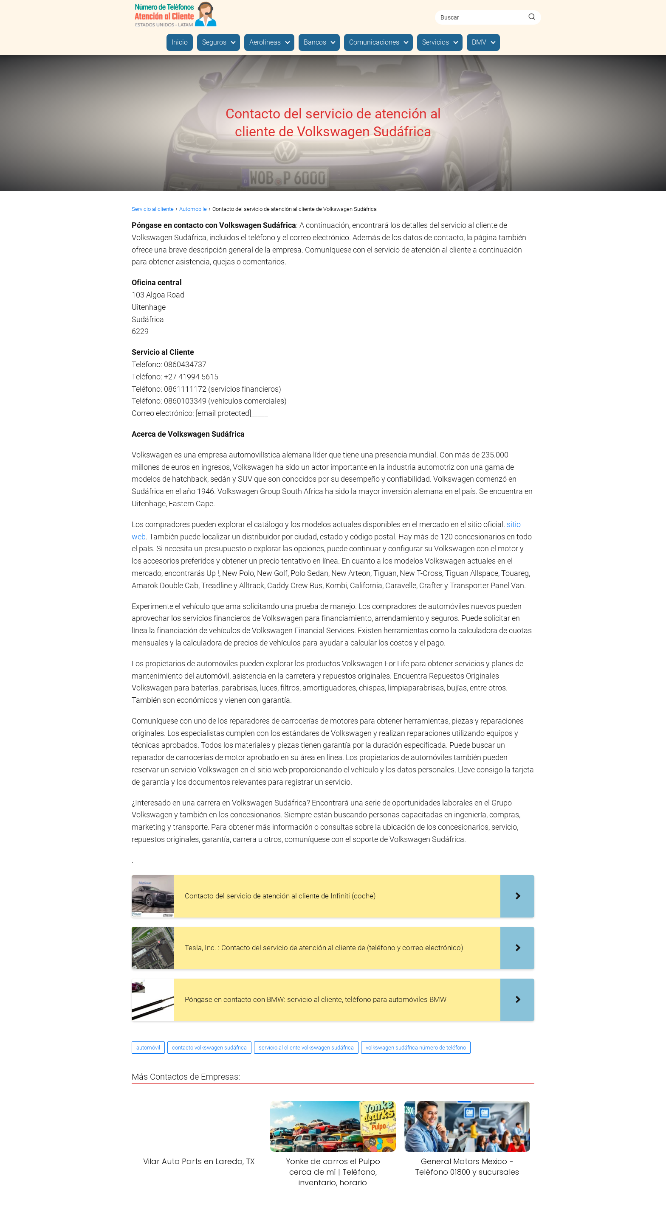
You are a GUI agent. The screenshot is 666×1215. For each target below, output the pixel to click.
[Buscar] (532, 17)
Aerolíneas (265, 42)
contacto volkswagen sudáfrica (209, 1047)
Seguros (214, 42)
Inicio (180, 42)
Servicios (435, 42)
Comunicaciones (374, 42)
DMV (479, 42)
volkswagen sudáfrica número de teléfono (416, 1047)
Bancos (315, 42)
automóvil (148, 1047)
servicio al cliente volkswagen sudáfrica (306, 1047)
